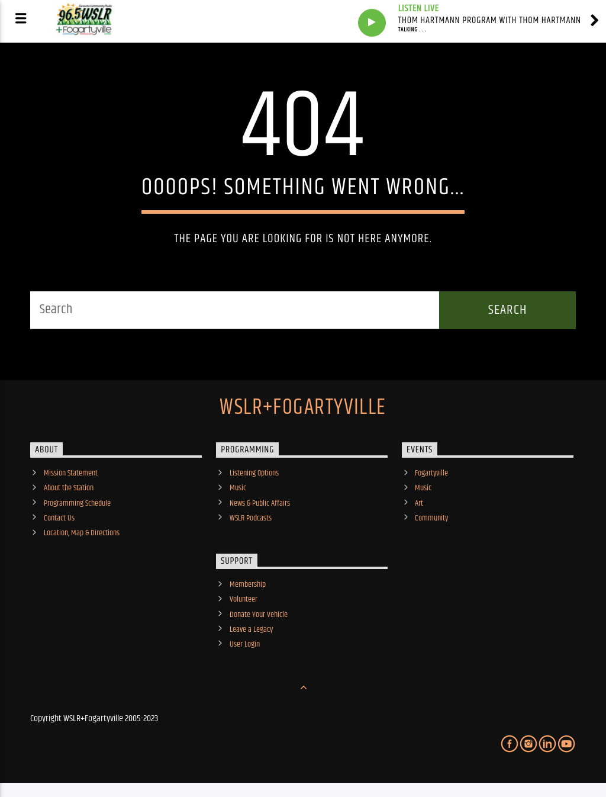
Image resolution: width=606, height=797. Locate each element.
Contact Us (59, 518)
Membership (248, 584)
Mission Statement (71, 473)
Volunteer (243, 599)
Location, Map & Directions (82, 532)
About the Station (69, 487)
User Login (245, 644)
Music (238, 487)
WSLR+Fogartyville (303, 408)
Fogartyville (431, 473)
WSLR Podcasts (251, 518)
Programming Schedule (77, 503)
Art (419, 503)
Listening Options (254, 473)
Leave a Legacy (251, 629)
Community (431, 518)
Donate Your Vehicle (259, 614)
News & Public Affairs (260, 503)
